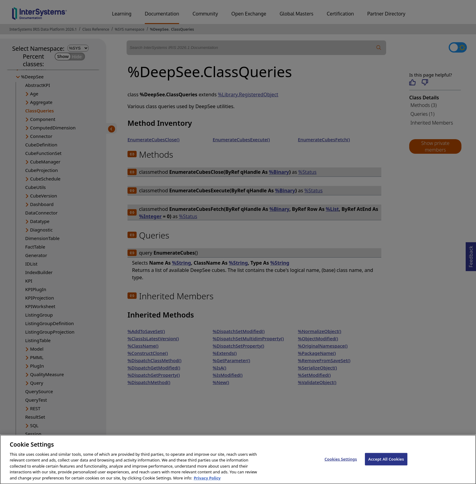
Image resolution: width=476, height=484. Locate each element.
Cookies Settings (341, 464)
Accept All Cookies (386, 464)
